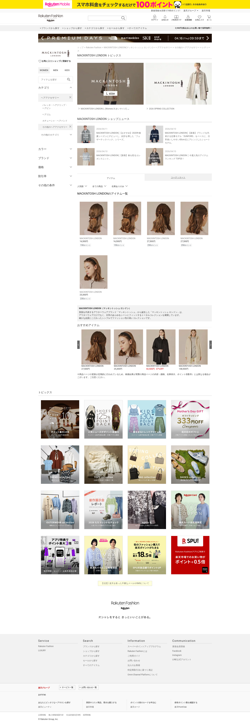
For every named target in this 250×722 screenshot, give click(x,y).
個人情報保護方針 (56, 714)
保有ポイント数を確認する (185, 701)
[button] (96, 348)
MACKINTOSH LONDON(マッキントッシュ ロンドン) (128, 47)
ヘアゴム (46, 114)
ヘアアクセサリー (50, 97)
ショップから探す (91, 650)
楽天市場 (206, 10)
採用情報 (87, 714)
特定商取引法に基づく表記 (140, 669)
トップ (80, 47)
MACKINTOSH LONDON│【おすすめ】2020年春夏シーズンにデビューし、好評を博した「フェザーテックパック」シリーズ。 (118, 136)
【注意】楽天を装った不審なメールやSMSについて (125, 582)
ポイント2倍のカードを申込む (143, 701)
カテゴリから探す (91, 655)
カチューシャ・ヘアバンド (54, 121)
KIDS (67, 70)
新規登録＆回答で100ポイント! (165, 10)
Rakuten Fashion (93, 47)
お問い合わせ (134, 659)
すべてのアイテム (91, 664)
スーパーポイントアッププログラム (144, 645)
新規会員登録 (178, 645)
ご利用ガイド (134, 655)
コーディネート (178, 177)
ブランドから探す (91, 645)
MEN (55, 70)
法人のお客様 (134, 664)
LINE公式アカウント (181, 658)
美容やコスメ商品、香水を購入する (101, 701)
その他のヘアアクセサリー (54, 127)
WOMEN (44, 70)
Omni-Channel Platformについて (143, 673)
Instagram (177, 654)
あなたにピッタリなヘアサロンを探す (54, 701)
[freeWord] (55, 79)
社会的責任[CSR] (73, 714)
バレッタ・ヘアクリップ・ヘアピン (54, 106)
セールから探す (90, 659)
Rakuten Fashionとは (137, 650)
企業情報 (42, 714)
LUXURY (42, 649)
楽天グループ (190, 10)
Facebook (176, 650)
